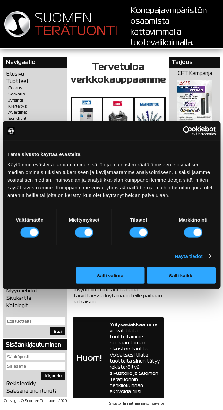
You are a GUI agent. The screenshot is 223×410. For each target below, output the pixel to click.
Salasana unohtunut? (31, 391)
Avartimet (17, 112)
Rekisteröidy (21, 384)
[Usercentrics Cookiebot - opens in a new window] (187, 131)
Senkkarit (17, 118)
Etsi (58, 331)
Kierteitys (17, 106)
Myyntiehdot (21, 291)
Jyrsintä (15, 100)
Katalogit (17, 305)
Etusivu (15, 74)
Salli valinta (110, 275)
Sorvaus (16, 94)
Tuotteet (17, 81)
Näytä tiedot (189, 256)
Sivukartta (18, 298)
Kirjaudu (53, 376)
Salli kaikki (181, 275)
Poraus (15, 88)
